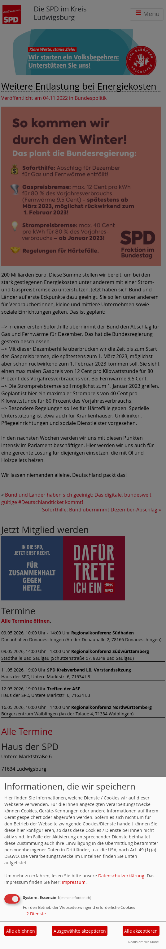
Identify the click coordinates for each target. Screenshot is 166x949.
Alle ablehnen (20, 931)
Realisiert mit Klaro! (143, 941)
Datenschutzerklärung (121, 876)
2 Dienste (34, 914)
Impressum (73, 882)
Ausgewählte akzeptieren (80, 931)
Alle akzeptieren (141, 931)
